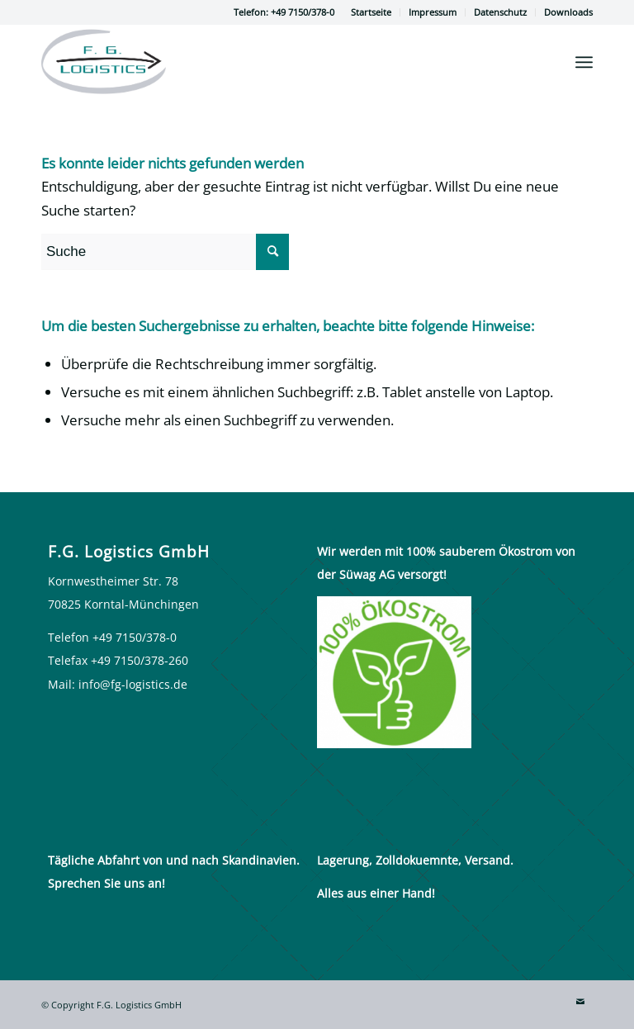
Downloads (568, 12)
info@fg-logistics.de (132, 684)
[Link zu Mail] (580, 1001)
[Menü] (584, 62)
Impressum (433, 12)
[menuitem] (371, 12)
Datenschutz (500, 12)
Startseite (371, 12)
